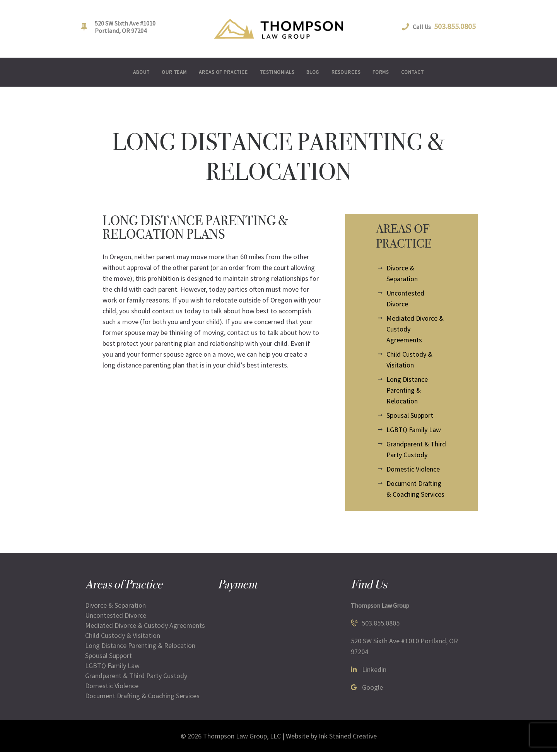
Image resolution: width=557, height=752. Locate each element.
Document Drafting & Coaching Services (142, 695)
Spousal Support (409, 415)
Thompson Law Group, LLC (242, 735)
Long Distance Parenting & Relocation (407, 390)
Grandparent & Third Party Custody (136, 675)
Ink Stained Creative (348, 735)
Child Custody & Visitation (122, 635)
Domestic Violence (413, 469)
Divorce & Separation (115, 605)
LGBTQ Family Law (413, 429)
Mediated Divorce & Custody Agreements (145, 625)
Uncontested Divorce (115, 615)
